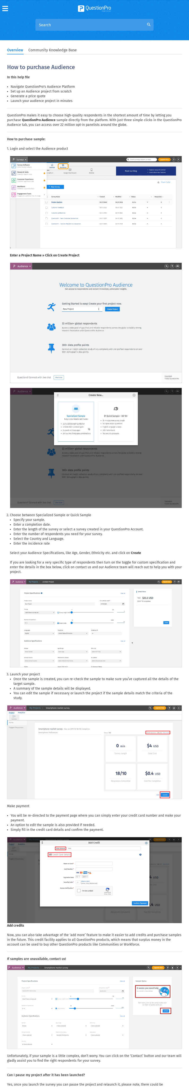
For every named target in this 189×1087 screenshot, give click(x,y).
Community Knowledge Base (52, 50)
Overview (15, 50)
